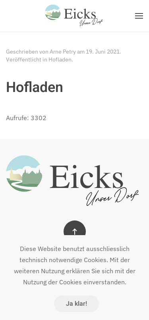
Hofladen (60, 59)
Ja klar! (76, 304)
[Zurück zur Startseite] (74, 16)
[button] (139, 16)
